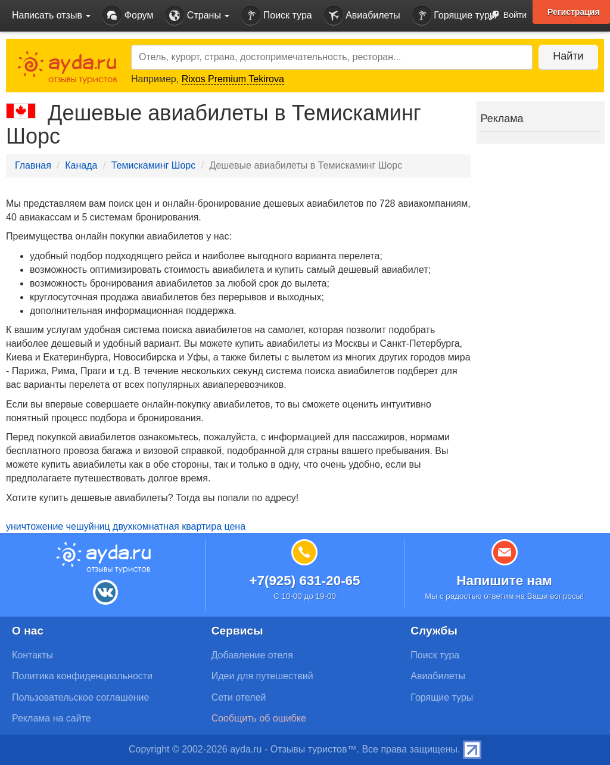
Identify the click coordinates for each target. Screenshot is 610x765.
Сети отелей (238, 697)
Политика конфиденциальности (82, 676)
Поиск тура (276, 16)
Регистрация (573, 12)
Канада (81, 165)
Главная (33, 165)
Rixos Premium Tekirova (233, 79)
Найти (568, 56)
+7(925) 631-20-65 (304, 580)
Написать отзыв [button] (51, 15)
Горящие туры (454, 16)
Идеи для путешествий (262, 676)
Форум (127, 16)
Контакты (32, 655)
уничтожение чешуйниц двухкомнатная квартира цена (125, 526)
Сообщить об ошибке (258, 718)
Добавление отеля (252, 655)
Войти (504, 16)
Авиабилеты (362, 16)
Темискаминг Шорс (153, 165)
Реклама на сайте (51, 718)
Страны (197, 16)
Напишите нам (504, 580)
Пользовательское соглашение (80, 697)
